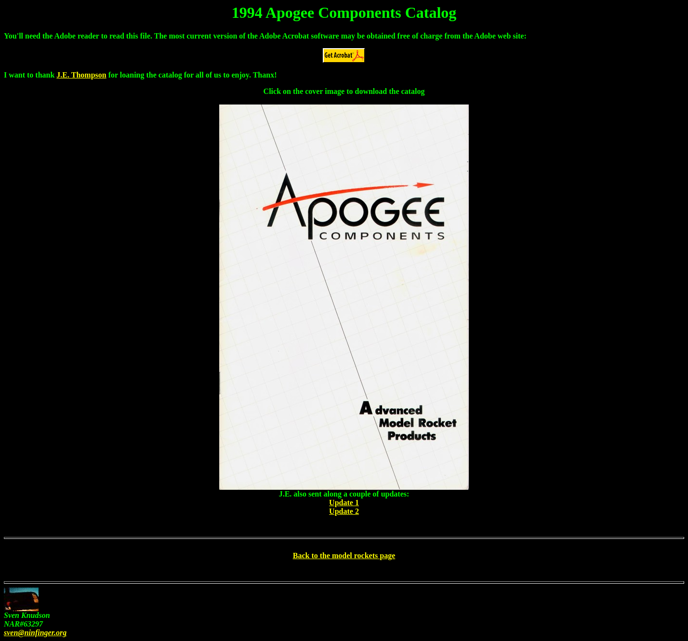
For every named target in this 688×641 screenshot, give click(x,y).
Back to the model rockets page (344, 555)
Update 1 (344, 502)
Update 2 (344, 511)
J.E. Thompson (81, 75)
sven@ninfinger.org (35, 632)
